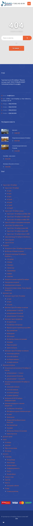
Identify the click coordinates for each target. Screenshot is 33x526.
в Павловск (10, 265)
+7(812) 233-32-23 (12, 110)
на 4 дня (9, 196)
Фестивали (8, 451)
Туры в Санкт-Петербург (10, 185)
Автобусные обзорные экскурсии (14, 251)
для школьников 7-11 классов (15, 316)
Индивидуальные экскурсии (13, 285)
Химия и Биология (12, 348)
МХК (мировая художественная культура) (18, 411)
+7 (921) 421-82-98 (18, 3)
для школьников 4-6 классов (15, 313)
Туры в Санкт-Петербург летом (14, 225)
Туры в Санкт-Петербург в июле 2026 (17, 231)
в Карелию (10, 276)
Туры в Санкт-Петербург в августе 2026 (18, 234)
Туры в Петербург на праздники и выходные (17, 222)
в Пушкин (9, 262)
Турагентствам (9, 477)
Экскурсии (6, 245)
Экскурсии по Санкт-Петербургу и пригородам (18, 248)
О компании (8, 457)
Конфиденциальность (13, 468)
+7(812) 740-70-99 (12, 107)
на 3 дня (9, 193)
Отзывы (7, 488)
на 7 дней (9, 205)
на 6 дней (9, 202)
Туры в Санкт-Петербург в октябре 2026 (18, 216)
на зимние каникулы (12, 362)
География (10, 342)
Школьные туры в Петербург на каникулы (17, 351)
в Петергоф (10, 259)
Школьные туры (7, 293)
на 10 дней (10, 208)
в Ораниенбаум (11, 271)
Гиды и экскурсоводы (11, 448)
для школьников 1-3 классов (15, 310)
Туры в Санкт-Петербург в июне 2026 (17, 228)
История (9, 414)
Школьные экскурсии (9, 365)
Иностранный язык (12, 330)
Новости (7, 483)
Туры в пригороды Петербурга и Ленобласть (17, 237)
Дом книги (14, 130)
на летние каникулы (12, 356)
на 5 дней (9, 199)
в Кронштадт (10, 268)
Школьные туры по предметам (13, 319)
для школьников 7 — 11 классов (16, 379)
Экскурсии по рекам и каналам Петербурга (17, 279)
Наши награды (11, 462)
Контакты (5, 454)
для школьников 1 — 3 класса (15, 373)
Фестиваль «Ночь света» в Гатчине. (11, 164)
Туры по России (9, 242)
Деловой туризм (7, 436)
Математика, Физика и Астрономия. (17, 339)
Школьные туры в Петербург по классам (16, 307)
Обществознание (12, 345)
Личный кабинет (11, 474)
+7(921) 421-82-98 (12, 113)
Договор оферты (11, 465)
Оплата (9, 471)
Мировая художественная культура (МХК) (19, 328)
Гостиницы (8, 442)
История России (11, 322)
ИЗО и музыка (10, 336)
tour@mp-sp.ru (10, 95)
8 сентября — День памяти (9, 156)
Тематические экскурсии (12, 282)
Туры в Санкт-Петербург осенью (14, 211)
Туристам (7, 480)
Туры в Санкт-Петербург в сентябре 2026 (18, 214)
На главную (16, 48)
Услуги (5, 439)
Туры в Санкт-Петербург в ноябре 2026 (18, 219)
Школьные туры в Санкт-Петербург (15, 296)
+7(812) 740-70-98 (12, 104)
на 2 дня (9, 191)
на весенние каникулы (13, 353)
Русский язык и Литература (14, 325)
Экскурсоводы (11, 460)
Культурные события (13, 485)
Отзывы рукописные (12, 491)
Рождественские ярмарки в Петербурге (21, 138)
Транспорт (8, 445)
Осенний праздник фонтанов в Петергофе (19, 147)
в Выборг (9, 273)
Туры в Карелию (9, 240)
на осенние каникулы (13, 359)
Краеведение (11, 333)
